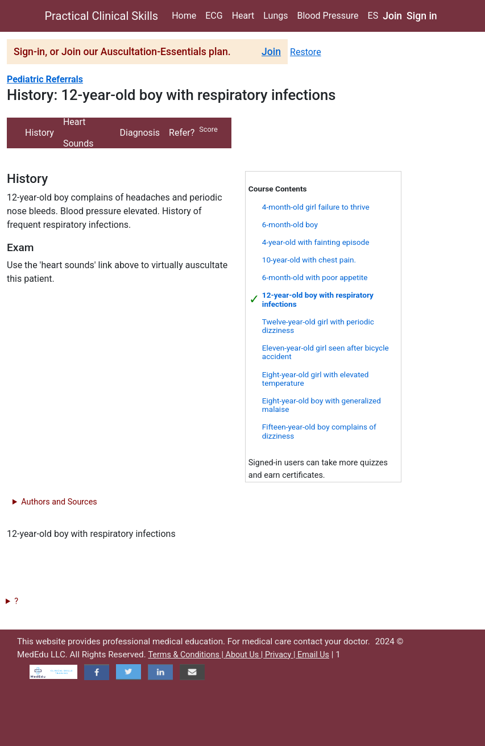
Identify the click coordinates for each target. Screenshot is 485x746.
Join (392, 16)
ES (373, 15)
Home (184, 15)
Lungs (275, 15)
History (39, 132)
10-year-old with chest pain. (309, 259)
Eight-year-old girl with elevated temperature (315, 378)
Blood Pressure (327, 15)
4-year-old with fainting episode (316, 242)
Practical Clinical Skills (102, 16)
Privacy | (281, 655)
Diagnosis (140, 132)
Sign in (422, 16)
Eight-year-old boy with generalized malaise (321, 405)
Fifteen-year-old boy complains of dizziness (319, 431)
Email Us (313, 655)
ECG (213, 15)
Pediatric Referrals (45, 79)
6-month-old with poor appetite (315, 277)
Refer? (181, 132)
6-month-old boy (290, 224)
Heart (243, 15)
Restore (305, 52)
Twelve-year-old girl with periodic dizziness (318, 326)
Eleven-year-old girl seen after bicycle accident (325, 352)
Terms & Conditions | (186, 655)
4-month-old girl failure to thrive (316, 206)
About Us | (245, 655)
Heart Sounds (78, 133)
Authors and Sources (59, 502)
